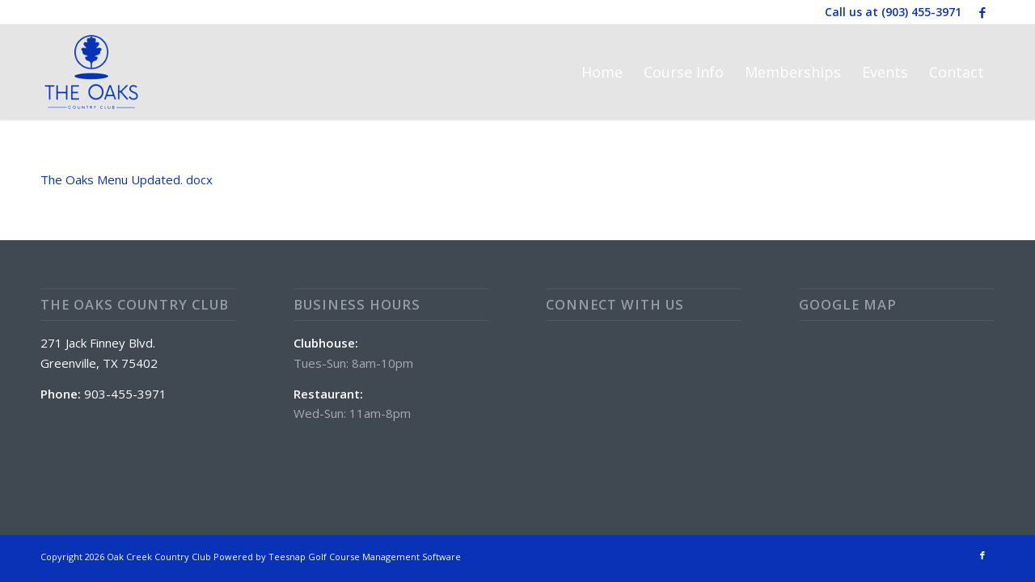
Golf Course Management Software (384, 556)
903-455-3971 (125, 394)
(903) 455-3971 (921, 11)
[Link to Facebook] (982, 12)
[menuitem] (602, 72)
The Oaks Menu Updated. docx (126, 179)
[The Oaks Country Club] (91, 72)
